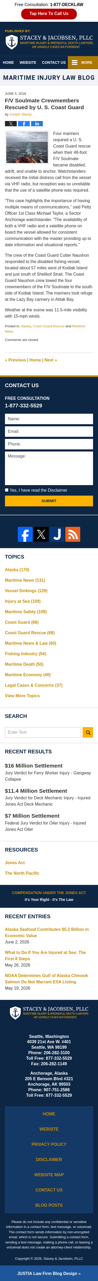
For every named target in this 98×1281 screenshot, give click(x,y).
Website (28, 62)
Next (50, 360)
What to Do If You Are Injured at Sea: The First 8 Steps (45, 955)
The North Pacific (22, 873)
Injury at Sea (23, 601)
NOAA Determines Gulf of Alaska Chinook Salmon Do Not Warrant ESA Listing (46, 978)
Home (8, 62)
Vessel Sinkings (26, 591)
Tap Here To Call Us (49, 13)
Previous (15, 360)
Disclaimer (49, 1159)
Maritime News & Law (30, 643)
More (86, 62)
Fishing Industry (25, 654)
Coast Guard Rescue (49, 326)
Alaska (26, 326)
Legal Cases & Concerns (34, 685)
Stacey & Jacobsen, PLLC (63, 1259)
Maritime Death (24, 664)
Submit (49, 500)
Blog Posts (49, 1205)
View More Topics (22, 696)
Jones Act (15, 862)
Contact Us (54, 62)
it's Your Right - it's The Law (49, 896)
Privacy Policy (49, 1144)
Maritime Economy (28, 675)
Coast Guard (22, 622)
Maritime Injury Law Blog (49, 40)
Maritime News (25, 580)
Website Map (49, 1175)
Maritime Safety (26, 612)
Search (88, 732)
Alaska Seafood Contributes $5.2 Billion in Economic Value (47, 932)
